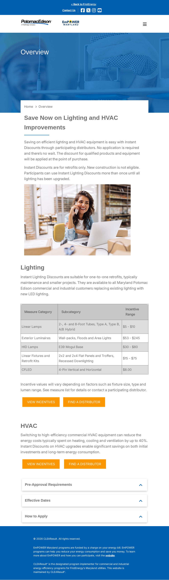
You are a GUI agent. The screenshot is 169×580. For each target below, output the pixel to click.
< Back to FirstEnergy (83, 4)
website (110, 555)
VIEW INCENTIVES (41, 402)
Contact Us (68, 10)
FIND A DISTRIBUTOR (84, 402)
